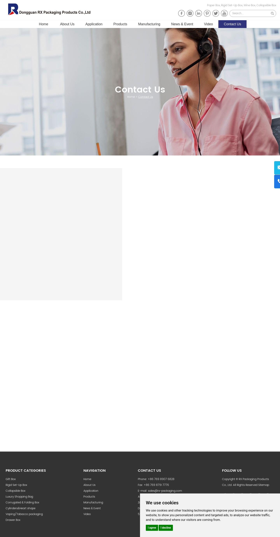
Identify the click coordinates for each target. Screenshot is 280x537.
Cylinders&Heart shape (20, 508)
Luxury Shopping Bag (19, 496)
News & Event (182, 23)
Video (208, 23)
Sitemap (263, 484)
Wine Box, (250, 5)
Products (120, 23)
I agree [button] (152, 527)
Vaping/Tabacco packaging (24, 514)
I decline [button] (166, 527)
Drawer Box (13, 519)
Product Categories (26, 470)
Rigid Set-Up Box (16, 484)
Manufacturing (149, 23)
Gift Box (11, 479)
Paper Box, (214, 5)
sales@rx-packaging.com (165, 490)
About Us (67, 23)
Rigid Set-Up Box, (232, 5)
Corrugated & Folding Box (22, 502)
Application (93, 23)
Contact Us (232, 23)
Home (43, 23)
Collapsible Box (266, 5)
